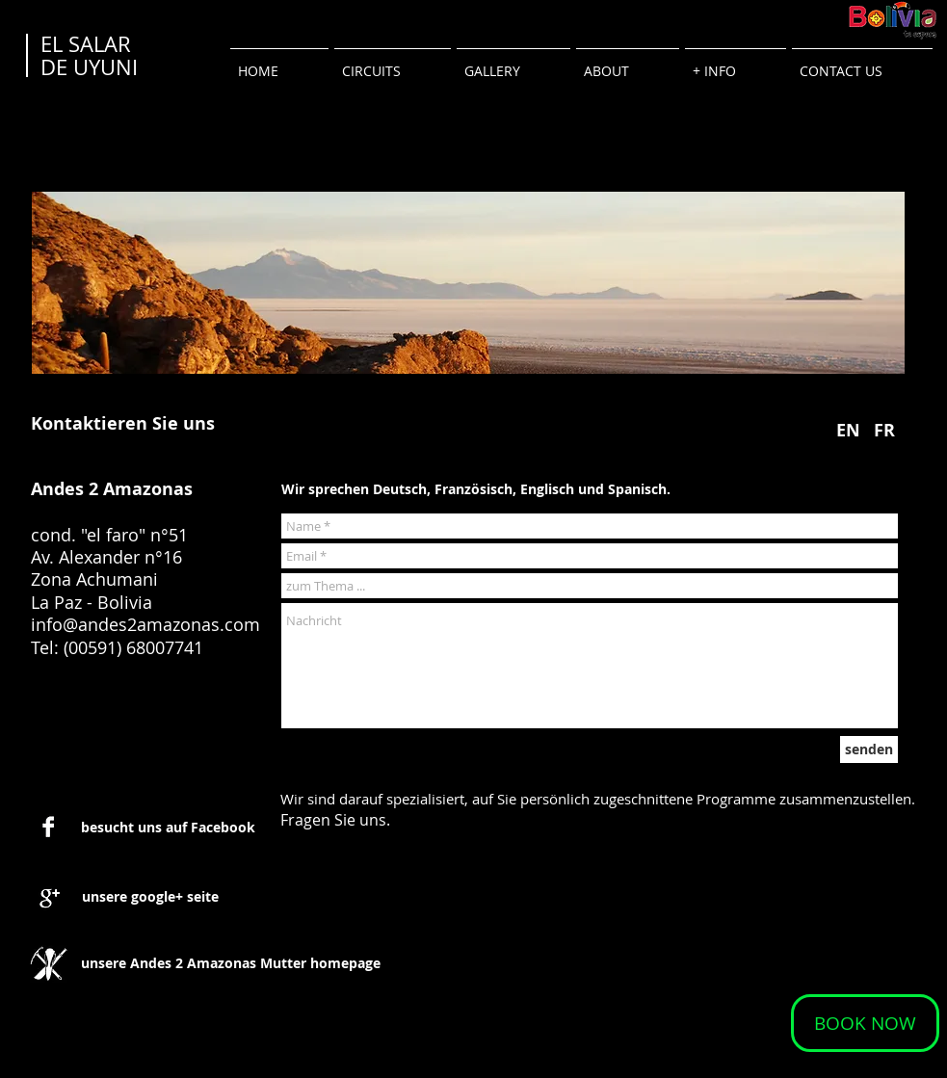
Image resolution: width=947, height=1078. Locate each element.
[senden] (869, 749)
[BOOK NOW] (865, 1023)
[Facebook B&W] (48, 826)
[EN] (848, 430)
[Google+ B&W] (49, 898)
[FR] (885, 430)
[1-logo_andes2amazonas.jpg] (48, 964)
